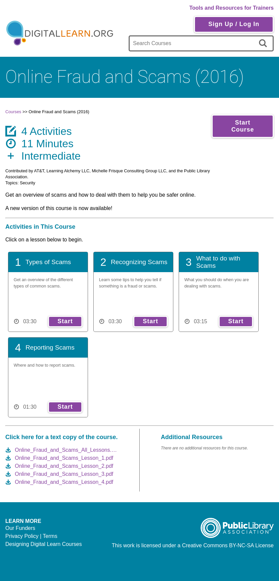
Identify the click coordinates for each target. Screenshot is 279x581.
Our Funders (20, 528)
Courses (13, 111)
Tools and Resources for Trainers (231, 8)
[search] (264, 43)
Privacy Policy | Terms (31, 536)
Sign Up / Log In (233, 24)
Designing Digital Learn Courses (43, 544)
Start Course (242, 126)
